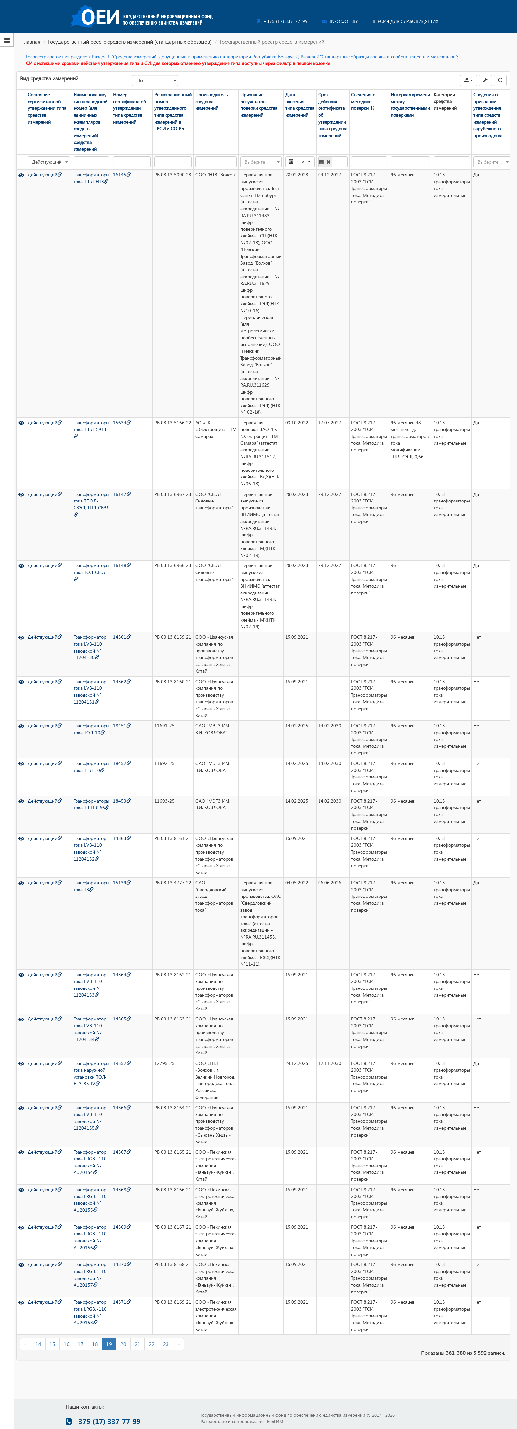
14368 (122, 1189)
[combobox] (48, 161)
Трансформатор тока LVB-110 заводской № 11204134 (89, 1028)
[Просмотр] (21, 174)
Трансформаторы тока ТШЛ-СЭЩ (91, 428)
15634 (122, 422)
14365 (122, 1018)
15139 (122, 882)
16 (67, 1343)
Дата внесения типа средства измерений (299, 104)
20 (123, 1343)
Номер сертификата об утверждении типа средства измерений (129, 108)
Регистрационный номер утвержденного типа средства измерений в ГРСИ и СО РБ (172, 111)
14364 (122, 974)
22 (152, 1343)
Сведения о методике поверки (363, 101)
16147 (122, 494)
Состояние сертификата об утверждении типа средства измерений (46, 108)
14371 (122, 1301)
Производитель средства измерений (211, 101)
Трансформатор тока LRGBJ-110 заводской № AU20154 (89, 1161)
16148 (122, 565)
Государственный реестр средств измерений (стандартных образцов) (130, 41)
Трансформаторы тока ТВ (91, 885)
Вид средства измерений (49, 78)
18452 (122, 763)
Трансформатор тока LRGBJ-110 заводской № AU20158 (89, 1311)
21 (137, 1343)
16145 (122, 174)
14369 (122, 1226)
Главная (30, 41)
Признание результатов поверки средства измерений (258, 104)
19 (109, 1343)
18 (95, 1343)
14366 (122, 1107)
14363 (122, 838)
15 (52, 1343)
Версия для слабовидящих (405, 21)
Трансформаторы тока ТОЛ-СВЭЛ (91, 571)
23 (166, 1343)
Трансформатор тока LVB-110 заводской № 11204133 (89, 984)
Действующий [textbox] (46, 161)
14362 (122, 681)
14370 (122, 1264)
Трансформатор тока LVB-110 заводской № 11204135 (89, 1117)
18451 (122, 725)
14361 (122, 636)
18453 (122, 800)
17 (81, 1343)
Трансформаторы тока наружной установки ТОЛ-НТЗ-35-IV (91, 1073)
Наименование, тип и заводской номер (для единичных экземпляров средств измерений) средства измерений (90, 121)
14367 (122, 1151)
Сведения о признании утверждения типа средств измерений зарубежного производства (487, 114)
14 (38, 1343)
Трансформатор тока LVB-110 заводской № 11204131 (89, 691)
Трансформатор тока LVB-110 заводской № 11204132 (89, 848)
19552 (122, 1063)
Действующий (44, 174)
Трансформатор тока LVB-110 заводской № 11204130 (89, 646)
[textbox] (258, 161)
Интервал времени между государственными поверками (410, 104)
